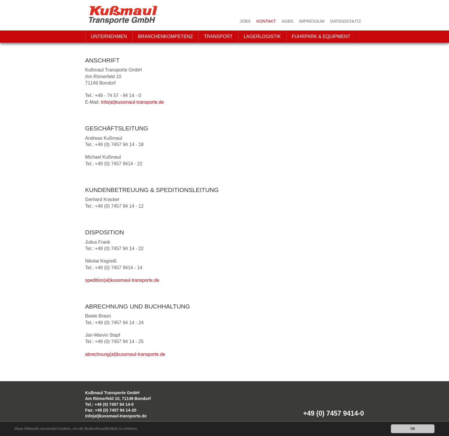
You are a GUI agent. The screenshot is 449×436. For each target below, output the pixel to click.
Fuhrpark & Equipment (321, 36)
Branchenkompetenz (165, 36)
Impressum (311, 21)
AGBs (287, 21)
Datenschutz (345, 21)
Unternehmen (109, 36)
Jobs (245, 21)
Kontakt (266, 21)
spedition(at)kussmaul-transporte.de (122, 280)
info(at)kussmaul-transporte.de (132, 102)
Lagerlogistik (262, 36)
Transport (218, 36)
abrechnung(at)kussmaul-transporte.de (125, 354)
